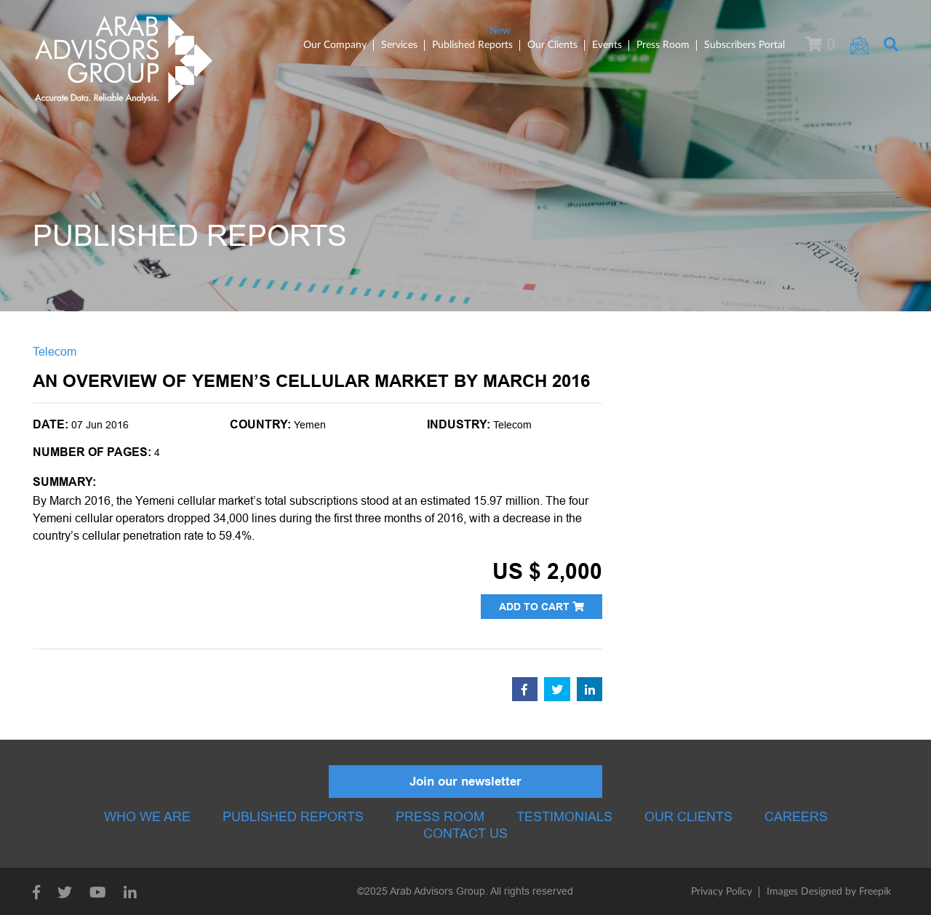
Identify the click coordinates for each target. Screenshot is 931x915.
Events (607, 45)
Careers (796, 817)
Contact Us (465, 833)
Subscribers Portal (744, 45)
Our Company (335, 45)
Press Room (663, 45)
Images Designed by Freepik (829, 892)
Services (399, 45)
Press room (440, 817)
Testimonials (564, 817)
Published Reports (472, 45)
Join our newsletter (465, 781)
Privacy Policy (721, 892)
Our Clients (552, 45)
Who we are (147, 817)
